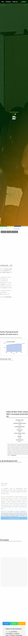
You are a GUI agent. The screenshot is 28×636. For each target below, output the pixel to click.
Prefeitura (3, 231)
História (8, 231)
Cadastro (23, 1)
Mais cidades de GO (8, 628)
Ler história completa (14, 534)
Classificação (14, 231)
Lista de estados (14, 628)
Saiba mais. (22, 455)
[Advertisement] (14, 248)
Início (2, 1)
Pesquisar (8, 1)
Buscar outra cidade (20, 628)
